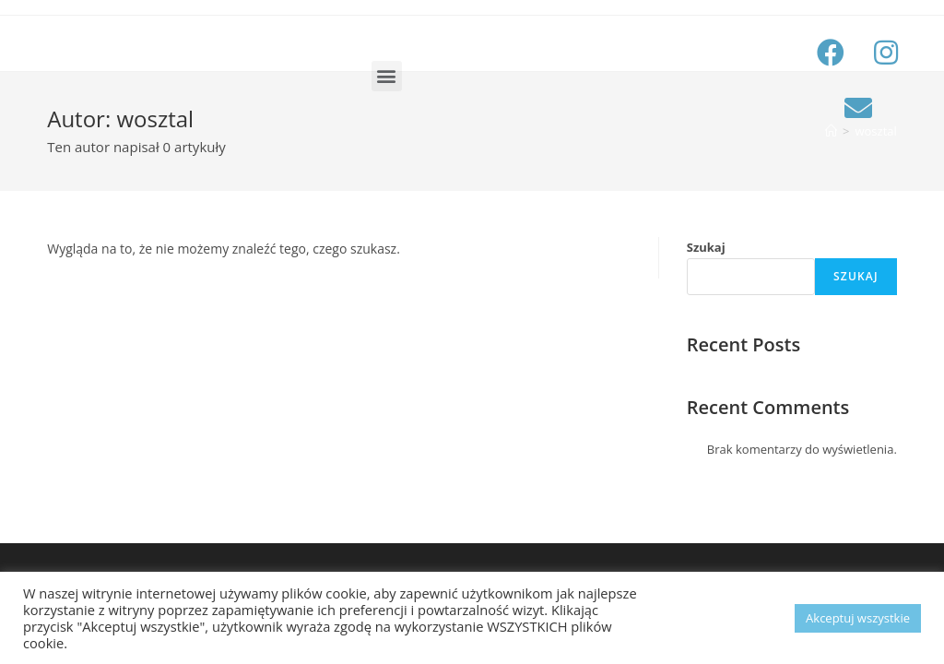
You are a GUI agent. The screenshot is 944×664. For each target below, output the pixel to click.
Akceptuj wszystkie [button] (858, 618)
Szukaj (706, 247)
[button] (387, 76)
